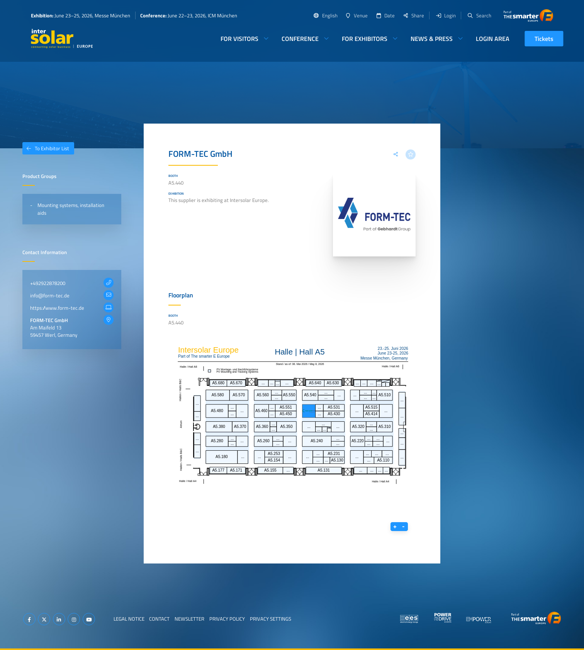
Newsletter (189, 619)
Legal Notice (129, 619)
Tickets (544, 38)
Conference (300, 38)
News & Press (432, 38)
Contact (159, 619)
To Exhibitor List (45, 148)
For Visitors (239, 38)
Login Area (492, 38)
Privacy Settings (270, 619)
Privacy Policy (227, 619)
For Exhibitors (364, 38)
